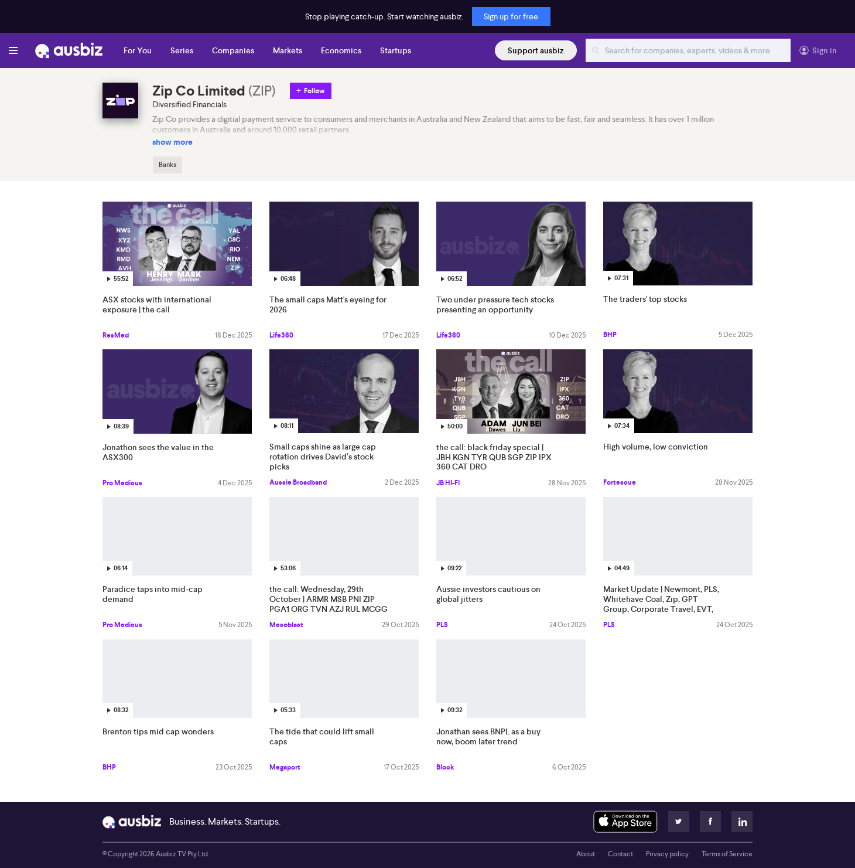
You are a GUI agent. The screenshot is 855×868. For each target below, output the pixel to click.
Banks (167, 164)
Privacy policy (667, 854)
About (585, 854)
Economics (341, 50)
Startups (395, 50)
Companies (233, 50)
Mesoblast (286, 624)
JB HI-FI (448, 483)
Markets (287, 50)
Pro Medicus (122, 483)
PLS (442, 624)
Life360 (281, 335)
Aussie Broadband (298, 482)
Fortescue (619, 482)
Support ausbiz (536, 50)
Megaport (284, 767)
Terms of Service (727, 854)
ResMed (115, 335)
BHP (610, 334)
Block (445, 767)
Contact (620, 854)
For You (138, 50)
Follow (314, 91)
